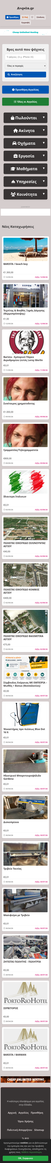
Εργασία (24, 156)
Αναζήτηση (15, 74)
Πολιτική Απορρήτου (19, 1130)
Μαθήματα (24, 168)
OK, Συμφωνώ (25, 1158)
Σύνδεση (40, 17)
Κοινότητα (24, 194)
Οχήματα (24, 143)
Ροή (25, 17)
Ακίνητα (24, 130)
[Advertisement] (25, 212)
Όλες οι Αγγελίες (25, 101)
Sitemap (39, 1130)
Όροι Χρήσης (25, 1121)
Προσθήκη (13, 17)
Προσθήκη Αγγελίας (25, 89)
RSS (25, 1138)
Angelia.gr (25, 8)
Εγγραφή (25, 22)
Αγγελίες (23, 1112)
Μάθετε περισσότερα (31, 1152)
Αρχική (12, 1112)
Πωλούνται (24, 117)
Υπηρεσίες (23, 181)
